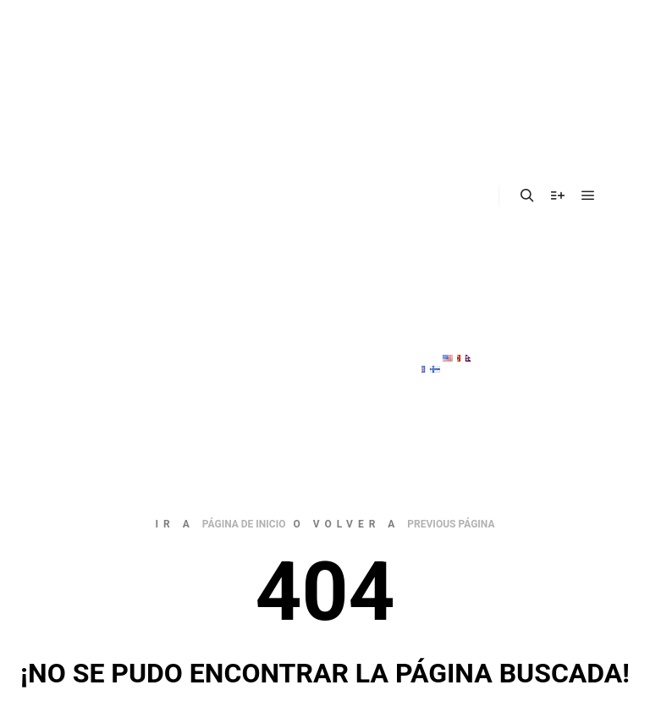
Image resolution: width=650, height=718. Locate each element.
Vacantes (443, 232)
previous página (450, 524)
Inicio (431, 21)
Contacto (442, 275)
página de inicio (244, 524)
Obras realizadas (446, 197)
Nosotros (452, 63)
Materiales (447, 154)
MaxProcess (452, 317)
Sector (444, 105)
